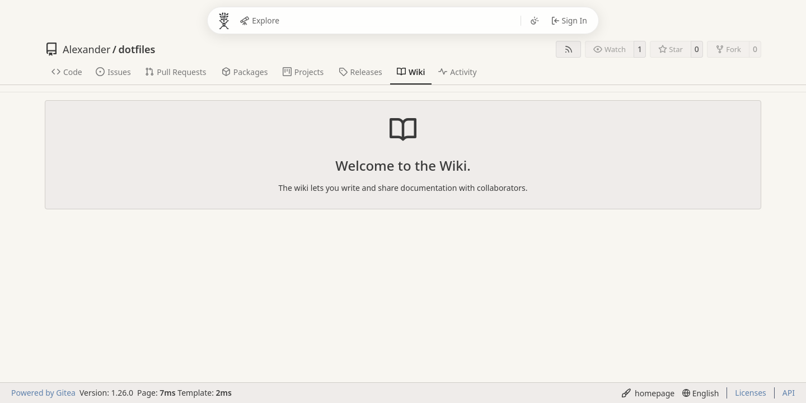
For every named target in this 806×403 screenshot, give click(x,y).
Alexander (86, 49)
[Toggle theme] (534, 21)
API (788, 392)
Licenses (750, 392)
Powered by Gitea (43, 392)
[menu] (648, 393)
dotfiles (137, 49)
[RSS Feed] (569, 49)
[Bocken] (224, 21)
